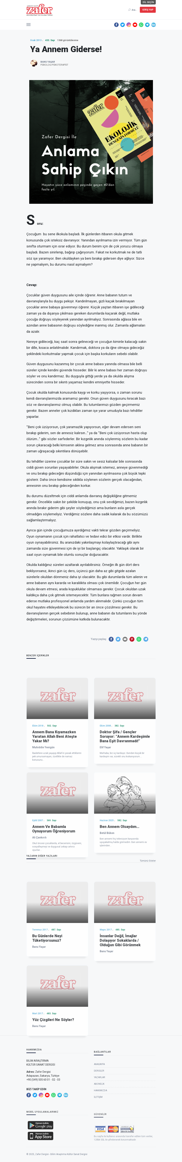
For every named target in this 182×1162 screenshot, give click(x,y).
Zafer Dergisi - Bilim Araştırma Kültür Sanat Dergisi (61, 1160)
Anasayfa (99, 1098)
